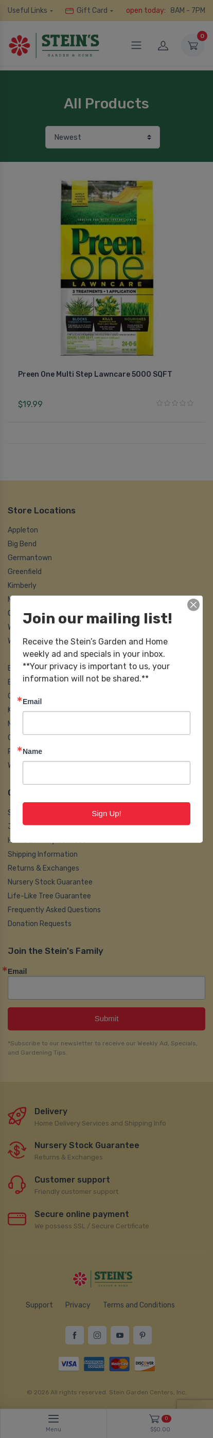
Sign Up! (106, 813)
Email (32, 701)
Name (32, 751)
